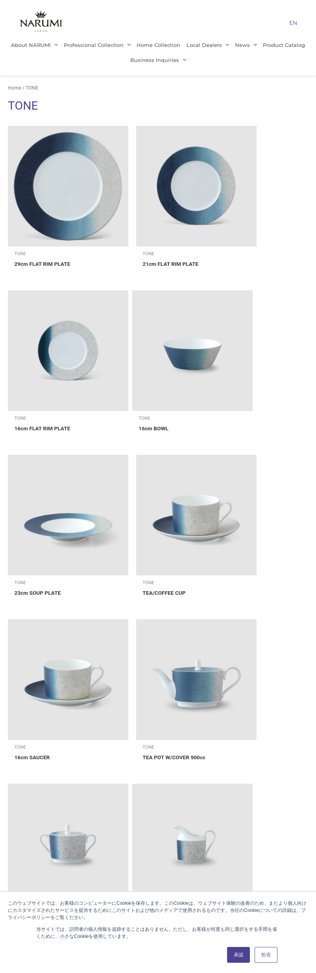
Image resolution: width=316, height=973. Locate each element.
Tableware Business (156, 759)
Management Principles (60, 788)
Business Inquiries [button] (158, 59)
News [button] (246, 44)
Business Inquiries (253, 788)
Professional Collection (156, 773)
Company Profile (60, 773)
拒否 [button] (266, 955)
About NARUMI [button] (34, 44)
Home (14, 88)
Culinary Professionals (156, 816)
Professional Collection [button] (97, 44)
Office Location (60, 802)
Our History (60, 830)
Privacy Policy (253, 759)
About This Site (253, 773)
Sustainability (60, 816)
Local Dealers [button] (208, 44)
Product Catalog (284, 45)
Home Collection (158, 45)
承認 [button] (238, 955)
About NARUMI (60, 759)
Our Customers (156, 802)
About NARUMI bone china (156, 830)
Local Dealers (156, 844)
